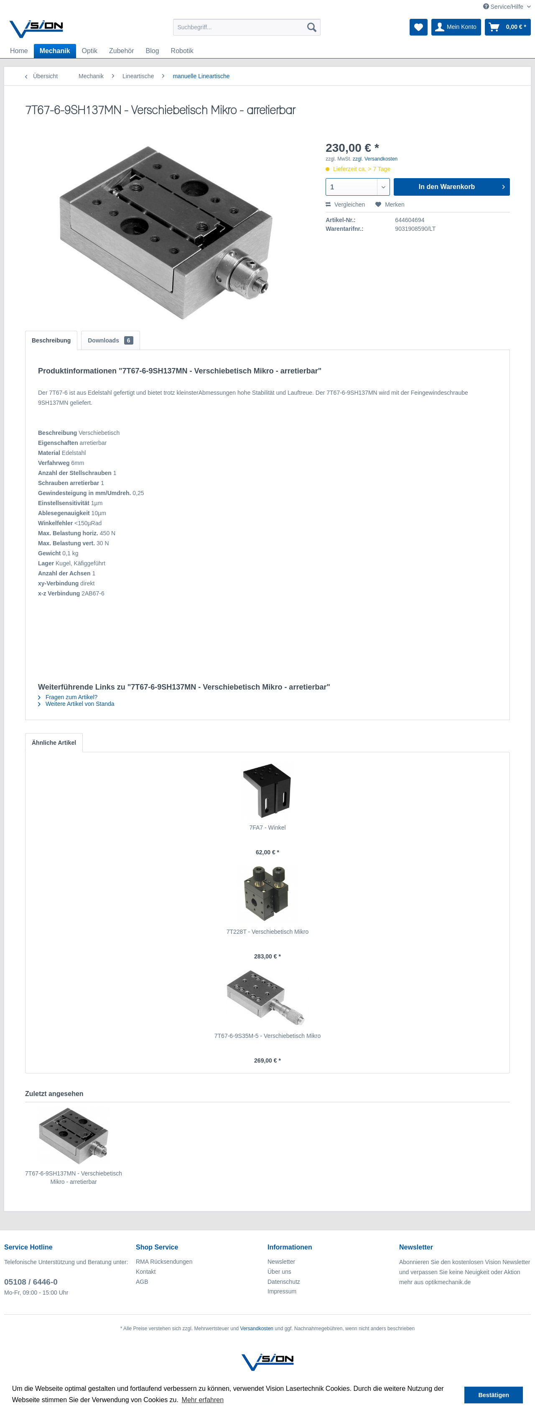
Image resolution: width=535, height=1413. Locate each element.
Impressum (282, 1291)
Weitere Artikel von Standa (76, 703)
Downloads (110, 340)
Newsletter (281, 1261)
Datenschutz (284, 1281)
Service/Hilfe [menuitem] (504, 6)
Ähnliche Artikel (54, 742)
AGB (142, 1281)
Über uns (279, 1271)
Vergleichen (345, 204)
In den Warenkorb (462, 185)
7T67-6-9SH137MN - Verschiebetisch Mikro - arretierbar (73, 1177)
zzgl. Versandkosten (375, 159)
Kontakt (145, 1271)
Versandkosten (256, 1328)
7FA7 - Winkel (267, 827)
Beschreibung (51, 340)
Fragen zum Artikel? (67, 697)
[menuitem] (247, 27)
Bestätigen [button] (493, 1395)
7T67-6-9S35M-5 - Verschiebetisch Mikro (267, 1035)
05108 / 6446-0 (31, 1282)
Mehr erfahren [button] (203, 1399)
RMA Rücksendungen (164, 1261)
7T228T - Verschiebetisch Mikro (268, 931)
